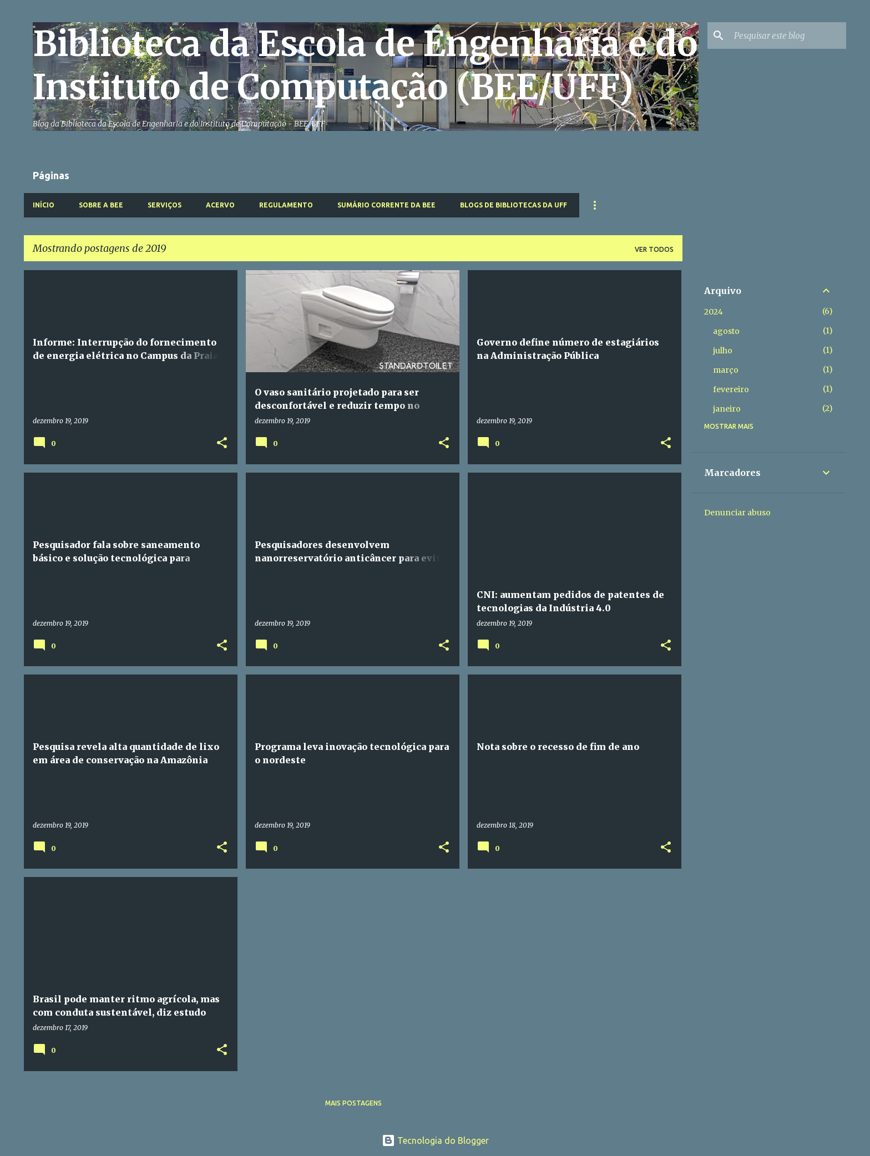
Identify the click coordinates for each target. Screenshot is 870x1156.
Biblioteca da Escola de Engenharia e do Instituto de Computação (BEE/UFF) (365, 65)
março (726, 370)
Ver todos (654, 249)
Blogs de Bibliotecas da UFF (513, 205)
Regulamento (286, 205)
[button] (222, 443)
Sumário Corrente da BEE (386, 205)
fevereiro (731, 389)
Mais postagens (353, 1103)
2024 (713, 312)
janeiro (727, 409)
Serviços (164, 205)
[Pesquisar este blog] (788, 35)
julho (722, 351)
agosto (726, 331)
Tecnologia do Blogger (435, 1140)
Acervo (220, 205)
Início (43, 205)
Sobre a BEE (101, 205)
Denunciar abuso (737, 513)
